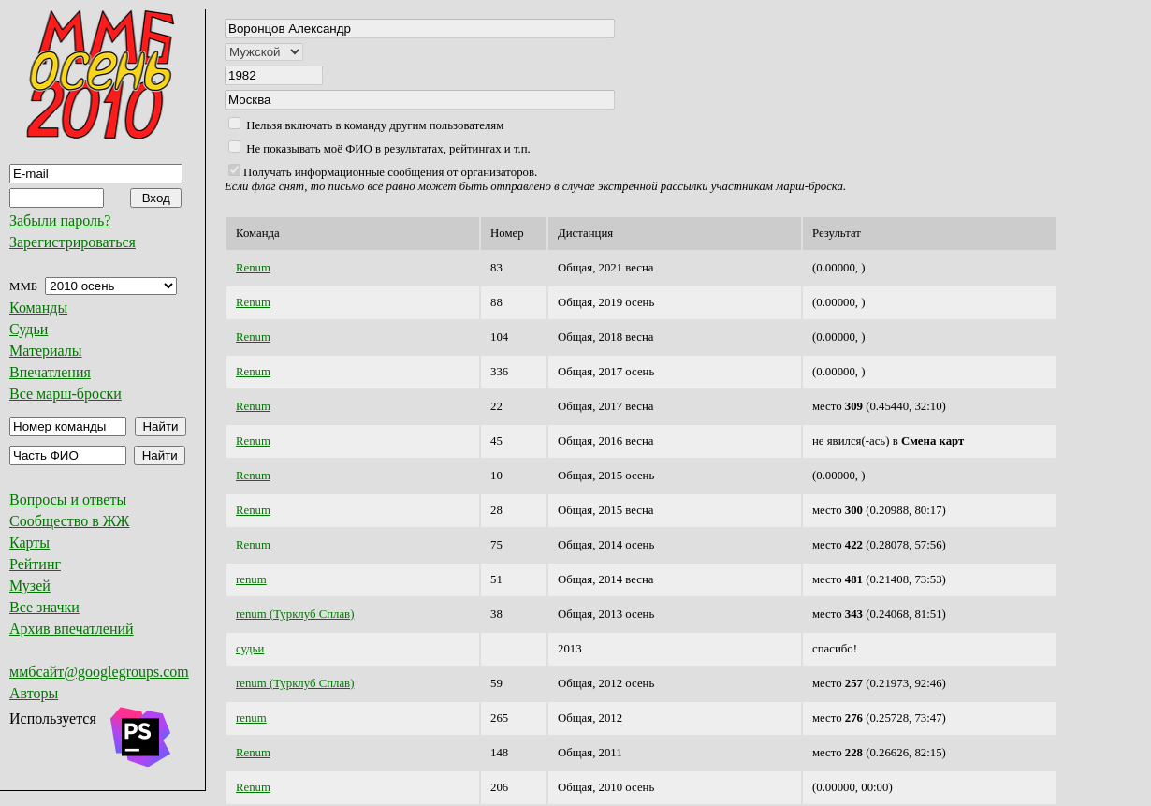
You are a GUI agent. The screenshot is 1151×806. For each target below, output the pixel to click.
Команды (38, 307)
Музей (30, 586)
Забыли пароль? (59, 220)
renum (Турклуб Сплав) (295, 614)
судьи (250, 648)
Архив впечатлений (71, 629)
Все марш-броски (65, 394)
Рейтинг (35, 564)
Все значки (44, 607)
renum (251, 579)
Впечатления (50, 372)
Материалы (45, 351)
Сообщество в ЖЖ (69, 521)
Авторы (33, 693)
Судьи (28, 329)
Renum (253, 267)
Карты (29, 542)
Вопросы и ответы (67, 499)
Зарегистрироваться (72, 242)
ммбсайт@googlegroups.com (99, 672)
